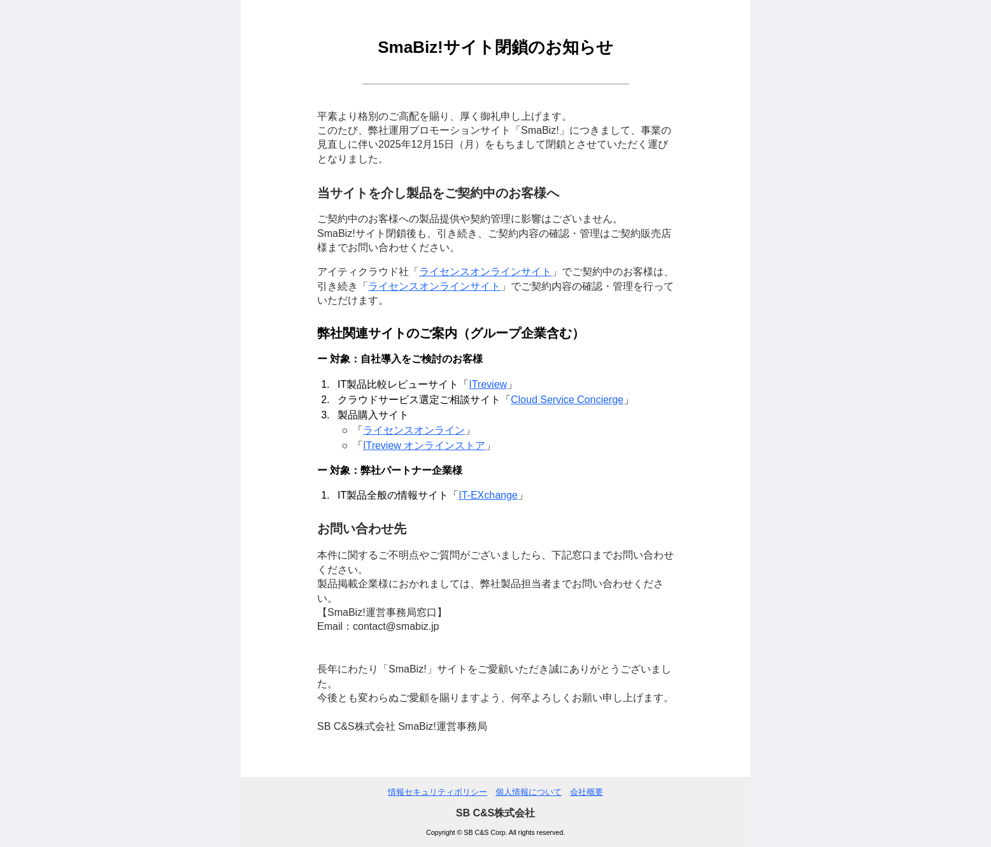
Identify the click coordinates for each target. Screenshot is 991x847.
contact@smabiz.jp (396, 626)
